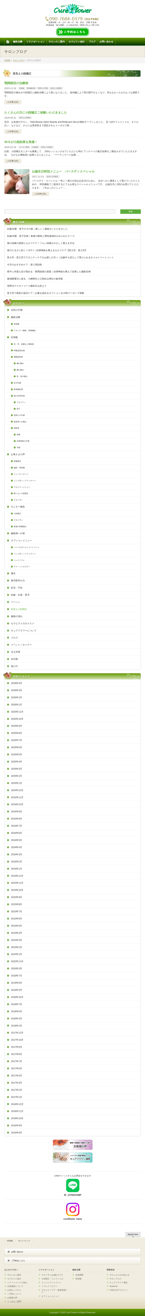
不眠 (18, 447)
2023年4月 (16, 933)
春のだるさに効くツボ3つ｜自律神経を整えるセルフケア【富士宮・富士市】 (47, 250)
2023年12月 (17, 876)
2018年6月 (16, 1011)
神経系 (16, 428)
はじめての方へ (11, 1270)
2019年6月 (16, 982)
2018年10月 (17, 997)
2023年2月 (16, 947)
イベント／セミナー (21, 644)
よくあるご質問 (14, 1302)
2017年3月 (16, 1082)
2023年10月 (17, 890)
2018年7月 (16, 1004)
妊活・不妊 (17, 587)
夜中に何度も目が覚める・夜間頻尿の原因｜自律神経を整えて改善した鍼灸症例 (49, 271)
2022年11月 (17, 961)
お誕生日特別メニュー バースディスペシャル (63, 171)
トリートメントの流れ (17, 1283)
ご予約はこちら (16, 1260)
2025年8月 (16, 733)
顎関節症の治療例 (16, 83)
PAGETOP (133, 1234)
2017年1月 (16, 1097)
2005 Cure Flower (69, 1312)
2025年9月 (16, 726)
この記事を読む (12, 102)
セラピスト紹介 (14, 1279)
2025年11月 (17, 711)
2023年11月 (17, 882)
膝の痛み (20, 370)
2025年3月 (16, 768)
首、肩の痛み (22, 376)
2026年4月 (16, 683)
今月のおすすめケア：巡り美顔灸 (24, 264)
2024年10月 (17, 804)
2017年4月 (16, 1075)
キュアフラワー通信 (118, 1283)
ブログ (14, 637)
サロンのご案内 (14, 1275)
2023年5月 (16, 925)
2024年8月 (16, 818)
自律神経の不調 (23, 441)
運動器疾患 (18, 357)
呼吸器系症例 (19, 351)
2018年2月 (16, 1025)
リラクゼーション (46, 1270)
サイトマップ (24, 1241)
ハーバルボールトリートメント (26, 547)
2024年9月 (16, 811)
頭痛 (18, 435)
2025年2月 (16, 776)
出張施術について (15, 1286)
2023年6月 (16, 918)
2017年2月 (16, 1090)
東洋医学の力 (18, 580)
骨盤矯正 (17, 461)
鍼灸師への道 (18, 533)
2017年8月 (16, 1054)
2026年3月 (16, 690)
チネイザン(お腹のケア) (52, 1275)
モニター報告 (24, 147)
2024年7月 (16, 825)
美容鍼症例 (31, 88)
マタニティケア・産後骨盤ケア (54, 1291)
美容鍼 (16, 324)
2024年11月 (17, 797)
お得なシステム (14, 1290)
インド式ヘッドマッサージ (25, 481)
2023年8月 (16, 904)
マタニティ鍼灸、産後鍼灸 (25, 330)
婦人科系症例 (19, 396)
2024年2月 (16, 861)
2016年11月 (17, 1111)
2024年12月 (17, 790)
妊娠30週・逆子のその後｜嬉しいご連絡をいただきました (37, 228)
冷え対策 (15, 652)
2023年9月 (16, 897)
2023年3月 (16, 940)
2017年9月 (16, 1047)
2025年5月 (16, 754)
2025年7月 (16, 740)
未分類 (14, 659)
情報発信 (111, 1270)
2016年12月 (17, 1104)
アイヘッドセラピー (22, 567)
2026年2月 (16, 697)
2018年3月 (16, 1018)
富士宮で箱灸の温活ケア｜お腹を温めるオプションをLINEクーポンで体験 (45, 293)
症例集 (21, 88)
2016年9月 (16, 1125)
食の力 (14, 666)
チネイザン (18, 500)
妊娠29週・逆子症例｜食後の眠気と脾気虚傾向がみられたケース (41, 236)
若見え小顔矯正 (56, 88)
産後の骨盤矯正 (20, 526)
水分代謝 (17, 383)
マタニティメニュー (22, 487)
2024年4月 (16, 847)
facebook (114, 1286)
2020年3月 (16, 968)
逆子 (18, 409)
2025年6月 (16, 747)
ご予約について (14, 1294)
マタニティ (21, 402)
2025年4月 (16, 761)
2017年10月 (17, 1039)
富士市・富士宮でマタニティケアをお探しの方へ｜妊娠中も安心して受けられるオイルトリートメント (60, 257)
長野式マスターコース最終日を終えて (27, 286)
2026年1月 (16, 704)
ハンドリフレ (19, 560)
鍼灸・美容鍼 (19, 468)
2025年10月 (17, 719)
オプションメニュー (21, 540)
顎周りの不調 (43, 88)
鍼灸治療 (15, 317)
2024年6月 (16, 833)
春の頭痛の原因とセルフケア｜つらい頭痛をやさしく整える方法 (40, 243)
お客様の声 (12, 1298)
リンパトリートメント (51, 1283)
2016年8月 (16, 1132)
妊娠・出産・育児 (20, 594)
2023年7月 (16, 911)
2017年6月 (16, 1068)
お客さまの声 (18, 454)
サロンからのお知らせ (119, 1275)
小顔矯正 (35, 147)
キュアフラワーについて (23, 630)
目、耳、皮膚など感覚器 (24, 344)
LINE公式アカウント (119, 1290)
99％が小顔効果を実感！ (20, 142)
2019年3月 (16, 990)
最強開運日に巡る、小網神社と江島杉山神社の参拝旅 (35, 278)
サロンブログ (115, 1279)
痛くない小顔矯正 (21, 493)
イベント (15, 602)
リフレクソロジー (49, 1286)
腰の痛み (20, 363)
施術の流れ (17, 616)
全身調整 (79, 1275)
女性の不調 (17, 310)
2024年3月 (16, 854)
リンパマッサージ (21, 474)
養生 (13, 573)
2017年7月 (16, 1061)
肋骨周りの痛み (20, 422)
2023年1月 (16, 954)
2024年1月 (16, 868)
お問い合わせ (15, 1252)
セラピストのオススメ (22, 623)
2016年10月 (17, 1118)
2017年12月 (17, 1032)
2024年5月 (16, 840)
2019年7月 (16, 975)
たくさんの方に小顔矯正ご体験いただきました (35, 112)
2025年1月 (16, 783)
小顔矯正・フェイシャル (52, 1279)
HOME (10, 1241)
